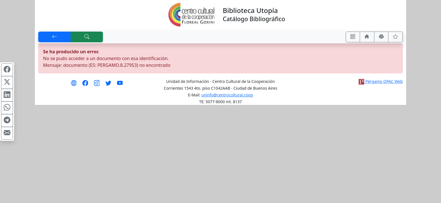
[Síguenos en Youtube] (120, 85)
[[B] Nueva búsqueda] (87, 37)
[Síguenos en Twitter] (108, 85)
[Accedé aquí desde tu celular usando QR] (353, 37)
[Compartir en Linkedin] (7, 95)
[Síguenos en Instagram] (97, 85)
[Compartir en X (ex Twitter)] (7, 82)
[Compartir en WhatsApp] (7, 108)
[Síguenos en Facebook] (85, 85)
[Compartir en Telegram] (7, 120)
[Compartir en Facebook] (7, 69)
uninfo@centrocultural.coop (227, 95)
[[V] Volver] (54, 37)
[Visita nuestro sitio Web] (74, 85)
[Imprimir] (381, 37)
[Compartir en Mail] (7, 133)
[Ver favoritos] (395, 37)
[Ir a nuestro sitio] (367, 37)
